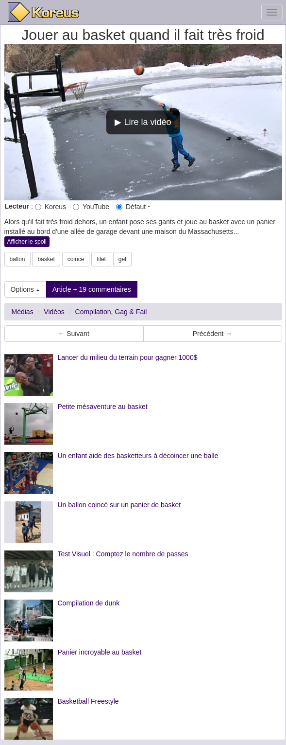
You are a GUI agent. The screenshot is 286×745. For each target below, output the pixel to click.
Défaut (131, 207)
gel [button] (122, 259)
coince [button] (75, 259)
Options (25, 289)
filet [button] (101, 259)
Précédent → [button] (213, 333)
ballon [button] (17, 259)
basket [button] (45, 259)
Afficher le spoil (27, 241)
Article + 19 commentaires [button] (91, 289)
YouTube (91, 207)
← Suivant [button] (73, 333)
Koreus (50, 207)
